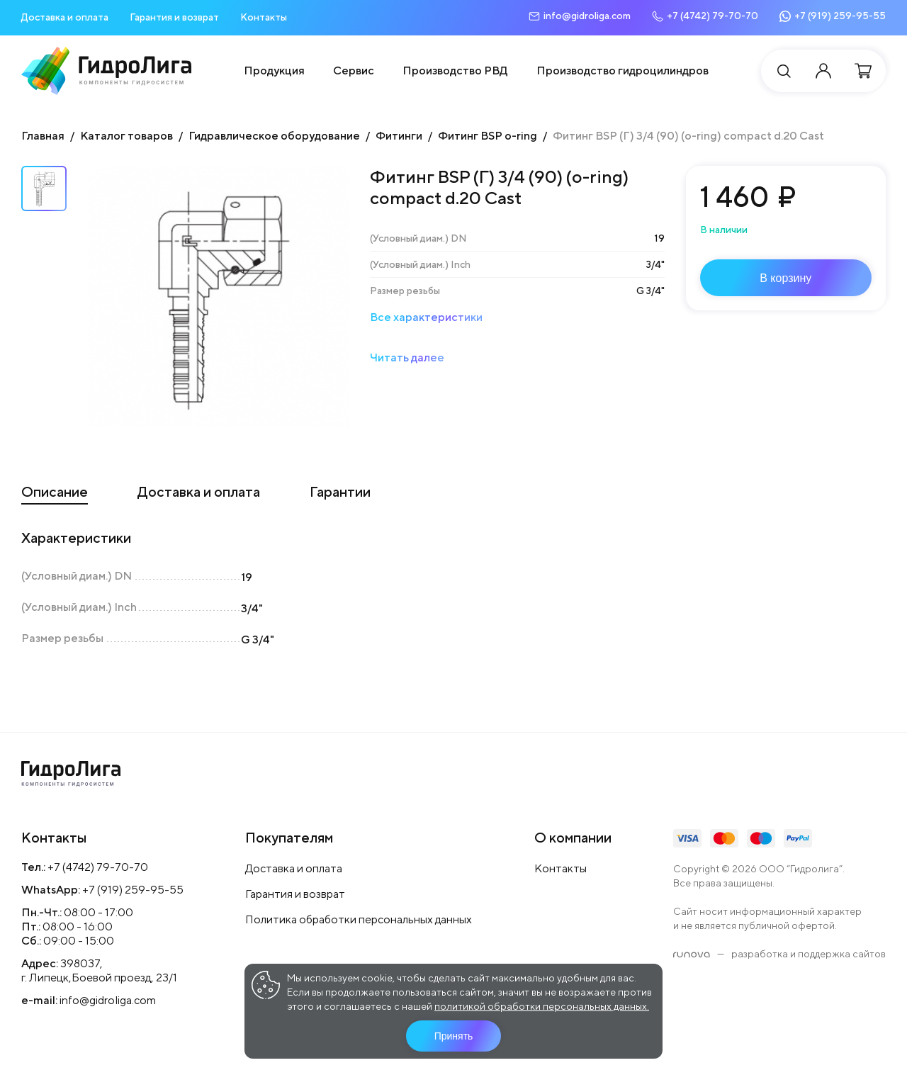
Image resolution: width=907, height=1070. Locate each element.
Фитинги (399, 135)
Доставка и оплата (64, 17)
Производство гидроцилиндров (622, 70)
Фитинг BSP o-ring (487, 135)
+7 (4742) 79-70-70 (97, 867)
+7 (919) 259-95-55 (133, 889)
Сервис (353, 70)
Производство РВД (455, 70)
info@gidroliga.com (108, 1000)
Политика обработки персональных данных (358, 919)
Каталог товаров (126, 135)
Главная (42, 135)
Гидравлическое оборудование (274, 135)
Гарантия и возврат (174, 17)
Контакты (263, 17)
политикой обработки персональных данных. (541, 1006)
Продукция (274, 70)
